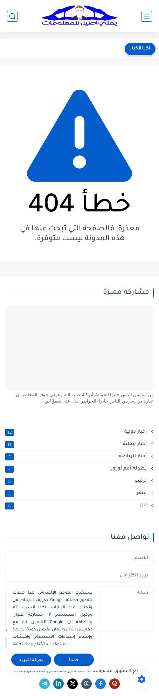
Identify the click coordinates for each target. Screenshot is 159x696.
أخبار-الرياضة (76, 456)
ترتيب (76, 481)
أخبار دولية (76, 432)
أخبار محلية (76, 444)
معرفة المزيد (31, 659)
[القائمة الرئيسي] (146, 16)
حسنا (74, 659)
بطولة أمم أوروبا (76, 469)
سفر (76, 493)
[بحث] (12, 16)
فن (76, 505)
